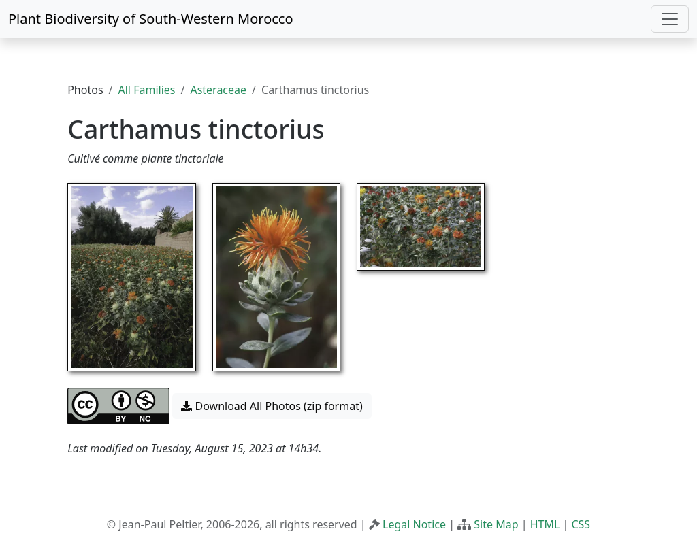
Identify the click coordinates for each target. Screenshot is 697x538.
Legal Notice (414, 524)
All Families (147, 89)
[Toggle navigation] (670, 19)
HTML (545, 524)
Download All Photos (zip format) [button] (271, 406)
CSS (580, 524)
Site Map (496, 524)
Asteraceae (218, 89)
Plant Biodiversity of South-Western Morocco (150, 19)
